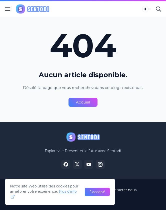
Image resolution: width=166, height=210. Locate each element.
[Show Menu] (8, 9)
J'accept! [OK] (97, 192)
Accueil (83, 102)
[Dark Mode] (146, 9)
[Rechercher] (158, 9)
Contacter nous (123, 190)
